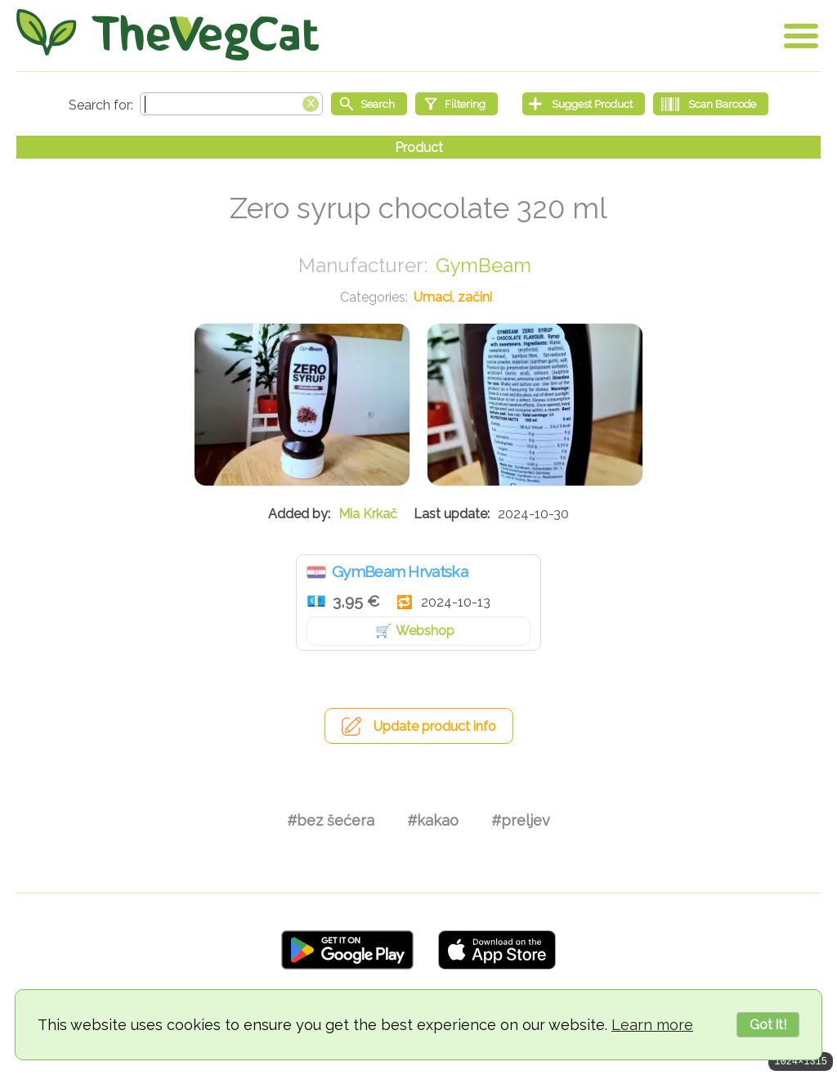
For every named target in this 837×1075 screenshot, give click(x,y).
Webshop (425, 630)
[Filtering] (456, 103)
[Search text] (231, 103)
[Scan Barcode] (710, 103)
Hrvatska (316, 572)
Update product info (435, 726)
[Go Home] (167, 34)
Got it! (768, 1024)
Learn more (652, 1024)
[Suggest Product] (583, 103)
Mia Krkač (367, 514)
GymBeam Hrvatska (400, 571)
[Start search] (369, 103)
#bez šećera (330, 820)
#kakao (433, 820)
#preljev (520, 820)
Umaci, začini (453, 297)
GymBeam (483, 265)
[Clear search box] (310, 102)
